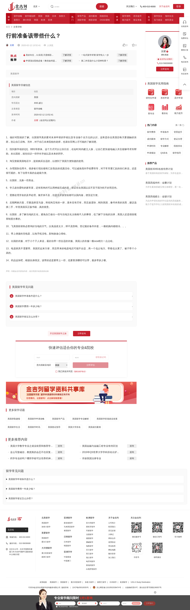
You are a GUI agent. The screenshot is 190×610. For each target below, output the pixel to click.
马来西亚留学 (69, 527)
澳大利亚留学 (47, 553)
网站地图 (111, 550)
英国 (40, 16)
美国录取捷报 (14, 419)
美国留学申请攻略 (36, 419)
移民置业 (169, 20)
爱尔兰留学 (46, 542)
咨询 (60, 446)
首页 (8, 27)
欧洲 (43, 20)
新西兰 (17, 20)
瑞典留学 (89, 546)
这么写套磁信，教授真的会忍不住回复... (31, 452)
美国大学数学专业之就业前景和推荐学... (31, 446)
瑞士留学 (89, 558)
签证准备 (137, 20)
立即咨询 (81, 333)
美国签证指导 (54, 427)
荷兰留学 (89, 554)
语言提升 (137, 16)
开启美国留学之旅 (58, 333)
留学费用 (151, 132)
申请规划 (151, 153)
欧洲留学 (123, 582)
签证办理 (178, 139)
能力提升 (126, 20)
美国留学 (45, 523)
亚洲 (50, 20)
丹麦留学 (89, 531)
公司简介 (111, 523)
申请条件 (164, 132)
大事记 (111, 534)
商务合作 (111, 538)
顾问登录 (111, 554)
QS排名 (164, 153)
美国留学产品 (58, 419)
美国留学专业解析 (80, 419)
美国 (47, 16)
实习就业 (158, 20)
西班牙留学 (90, 527)
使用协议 (111, 542)
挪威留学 (89, 542)
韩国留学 (67, 546)
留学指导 (177, 153)
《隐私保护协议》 (80, 371)
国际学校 (81, 20)
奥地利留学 (90, 565)
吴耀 (10, 45)
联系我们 (111, 527)
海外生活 (169, 16)
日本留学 (67, 542)
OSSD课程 (105, 20)
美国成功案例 (94, 427)
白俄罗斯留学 (91, 569)
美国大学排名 (74, 427)
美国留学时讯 (34, 427)
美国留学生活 (14, 427)
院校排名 (104, 16)
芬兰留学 (89, 550)
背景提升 (178, 132)
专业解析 (164, 146)
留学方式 (164, 139)
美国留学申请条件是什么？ (21, 479)
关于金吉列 (164, 6)
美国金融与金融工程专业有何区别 (100, 446)
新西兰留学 (46, 557)
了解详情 (67, 55)
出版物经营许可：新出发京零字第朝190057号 (143, 587)
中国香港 (67, 557)
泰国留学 (67, 531)
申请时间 (151, 146)
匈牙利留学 (90, 561)
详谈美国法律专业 (91, 458)
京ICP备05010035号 (80, 587)
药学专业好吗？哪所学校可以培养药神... (31, 458)
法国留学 (89, 534)
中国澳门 (67, 561)
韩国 (36, 20)
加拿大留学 (46, 527)
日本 (54, 16)
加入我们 (111, 558)
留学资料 (126, 16)
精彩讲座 (93, 20)
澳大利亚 (27, 20)
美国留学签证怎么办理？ (20, 498)
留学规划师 (30, 16)
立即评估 (90, 365)
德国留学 (89, 538)
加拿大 (62, 16)
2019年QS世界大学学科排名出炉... (100, 452)
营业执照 (111, 546)
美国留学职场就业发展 (107, 419)
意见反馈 (111, 531)
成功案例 (93, 16)
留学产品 (81, 16)
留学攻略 (18, 16)
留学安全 (158, 16)
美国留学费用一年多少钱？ (21, 488)
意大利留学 (90, 523)
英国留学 (45, 538)
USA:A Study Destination (141, 582)
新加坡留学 (68, 523)
